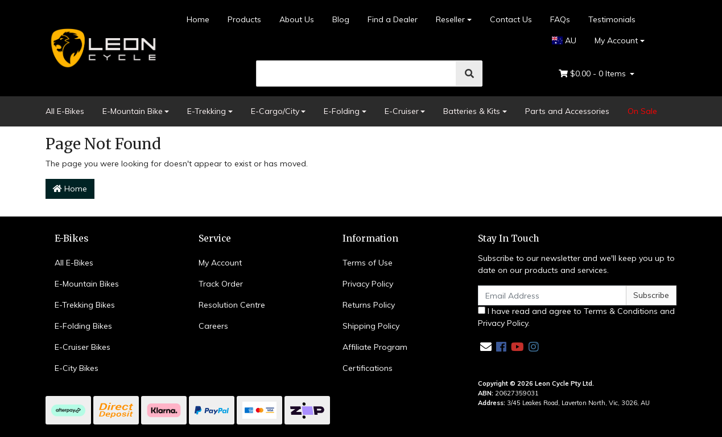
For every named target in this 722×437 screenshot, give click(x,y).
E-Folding (342, 111)
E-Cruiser (402, 111)
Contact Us (511, 19)
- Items (593, 74)
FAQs (560, 19)
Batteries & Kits (471, 111)
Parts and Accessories (567, 111)
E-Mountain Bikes (87, 284)
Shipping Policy (371, 326)
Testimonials (612, 19)
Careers (213, 326)
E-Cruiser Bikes (82, 347)
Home (198, 19)
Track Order (221, 284)
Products (244, 19)
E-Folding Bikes (83, 326)
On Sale (642, 111)
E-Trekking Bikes (85, 305)
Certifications (368, 368)
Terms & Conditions (621, 311)
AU (564, 40)
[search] (356, 73)
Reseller (450, 19)
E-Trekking (206, 111)
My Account (220, 263)
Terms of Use (368, 263)
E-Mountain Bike (132, 111)
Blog (340, 19)
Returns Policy (369, 305)
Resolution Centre (232, 305)
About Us (296, 19)
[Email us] (486, 347)
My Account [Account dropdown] (616, 40)
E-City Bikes (76, 368)
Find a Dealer (393, 19)
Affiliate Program (375, 347)
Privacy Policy (368, 284)
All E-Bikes (65, 111)
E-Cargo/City (275, 111)
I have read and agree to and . (576, 317)
